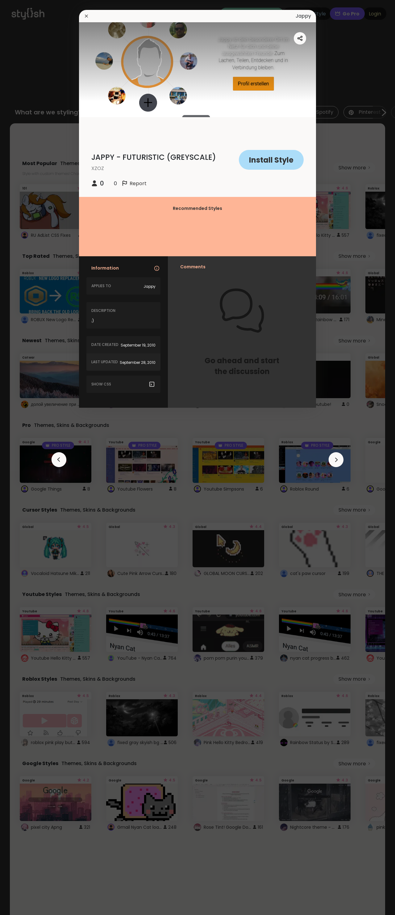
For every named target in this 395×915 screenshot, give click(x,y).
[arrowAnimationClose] (59, 459)
